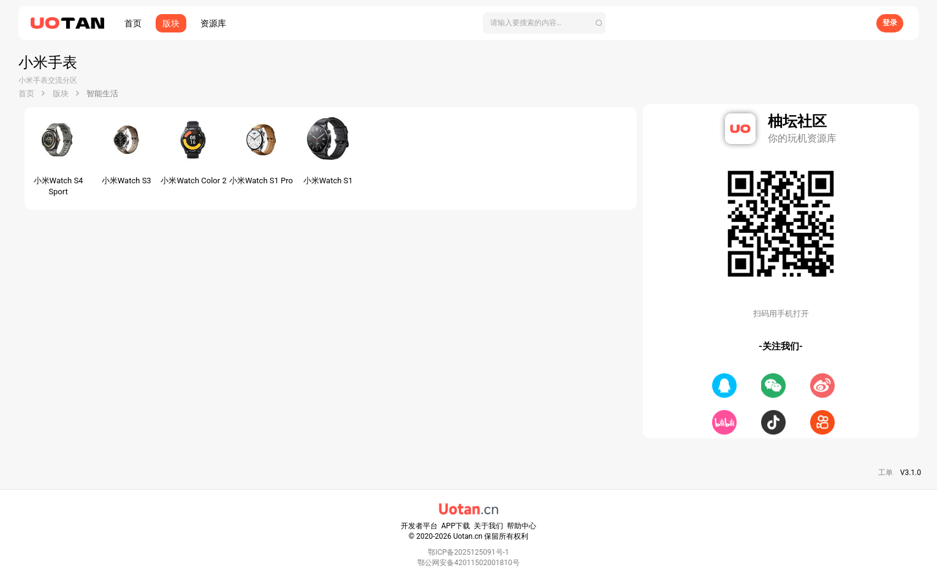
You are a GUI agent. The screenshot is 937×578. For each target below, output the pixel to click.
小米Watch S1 (328, 180)
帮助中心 (521, 526)
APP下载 (455, 526)
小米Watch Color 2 (193, 180)
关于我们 (488, 526)
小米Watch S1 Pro (261, 180)
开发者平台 (419, 526)
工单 (885, 472)
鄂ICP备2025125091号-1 (468, 552)
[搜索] (544, 23)
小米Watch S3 (126, 180)
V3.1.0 (910, 472)
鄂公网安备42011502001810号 (468, 562)
